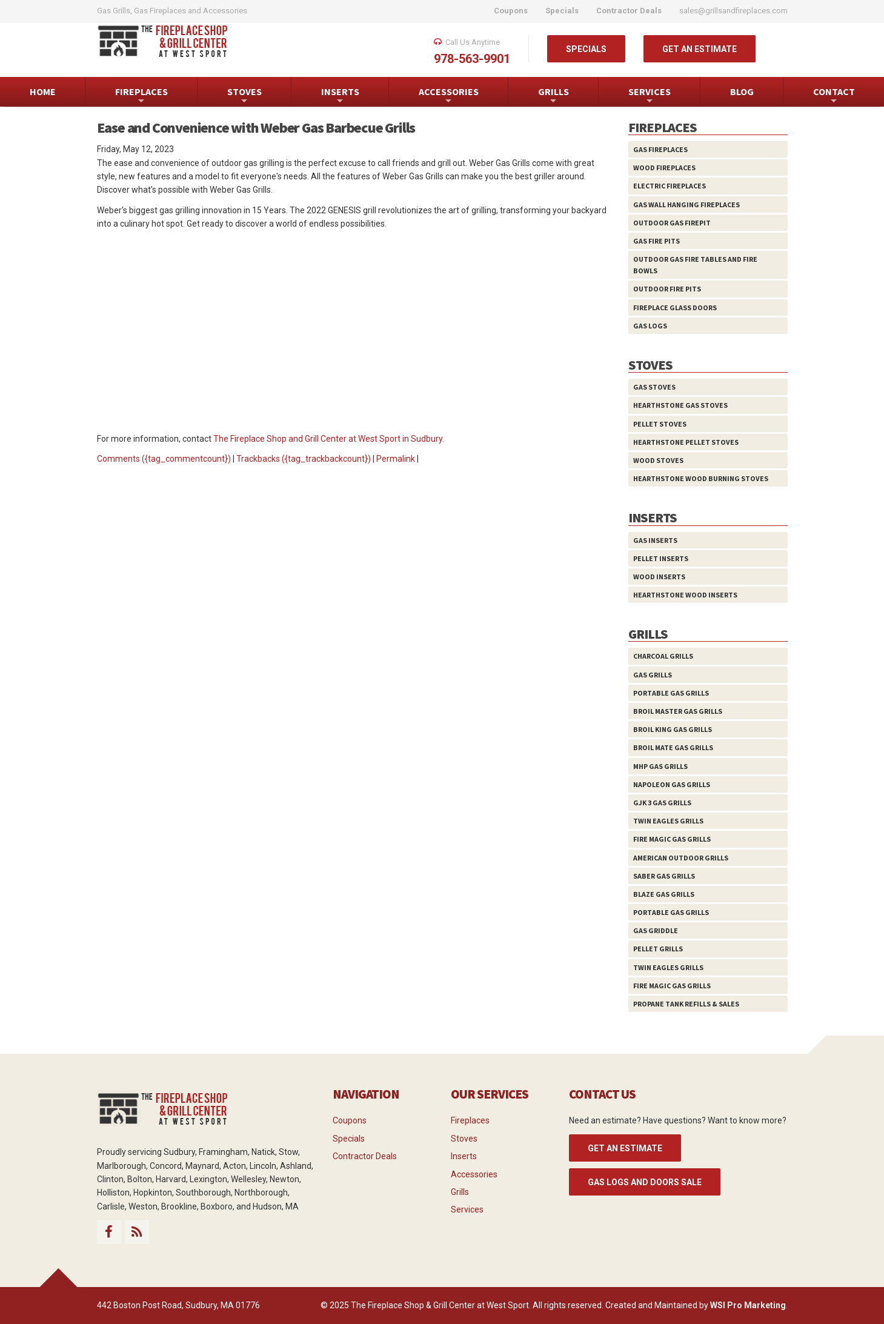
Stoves (464, 1138)
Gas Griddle (655, 930)
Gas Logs (650, 325)
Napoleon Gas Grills (671, 784)
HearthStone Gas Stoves (680, 405)
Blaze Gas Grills (663, 894)
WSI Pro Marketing (748, 1305)
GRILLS (553, 96)
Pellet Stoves (659, 423)
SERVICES (649, 96)
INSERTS (340, 96)
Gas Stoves (654, 386)
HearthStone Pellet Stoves (686, 442)
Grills (460, 1192)
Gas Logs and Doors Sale (645, 1182)
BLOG (742, 91)
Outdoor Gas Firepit (672, 222)
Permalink (395, 459)
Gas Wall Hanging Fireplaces (686, 204)
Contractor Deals (365, 1156)
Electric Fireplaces (669, 185)
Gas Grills (652, 674)
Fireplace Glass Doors (675, 307)
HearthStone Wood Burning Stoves (700, 478)
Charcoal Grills (663, 655)
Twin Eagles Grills (668, 820)
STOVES (244, 96)
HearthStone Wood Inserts (685, 594)
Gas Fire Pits (656, 240)
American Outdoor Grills (680, 857)
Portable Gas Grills (671, 692)
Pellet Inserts (660, 558)
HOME (43, 91)
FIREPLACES (141, 96)
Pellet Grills (658, 948)
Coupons (350, 1120)
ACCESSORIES (449, 96)
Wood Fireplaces (664, 167)
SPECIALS (586, 49)
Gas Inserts (655, 540)
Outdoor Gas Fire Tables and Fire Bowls (695, 264)
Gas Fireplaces (660, 149)
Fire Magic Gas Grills (672, 838)
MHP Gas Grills (660, 766)
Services (467, 1209)
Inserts (464, 1156)
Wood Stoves (658, 460)
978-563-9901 (472, 59)
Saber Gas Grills (664, 875)
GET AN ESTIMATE (699, 49)
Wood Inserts (659, 576)
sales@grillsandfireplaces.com (733, 10)
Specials (349, 1138)
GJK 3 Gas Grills (662, 802)
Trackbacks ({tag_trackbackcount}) (303, 459)
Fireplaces (470, 1120)
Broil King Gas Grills (672, 729)
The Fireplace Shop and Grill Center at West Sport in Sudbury (327, 439)
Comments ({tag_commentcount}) (164, 459)
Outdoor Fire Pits (667, 288)
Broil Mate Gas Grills (673, 747)
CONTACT (834, 96)
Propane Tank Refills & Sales (686, 1003)
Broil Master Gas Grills (677, 711)
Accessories (474, 1174)
